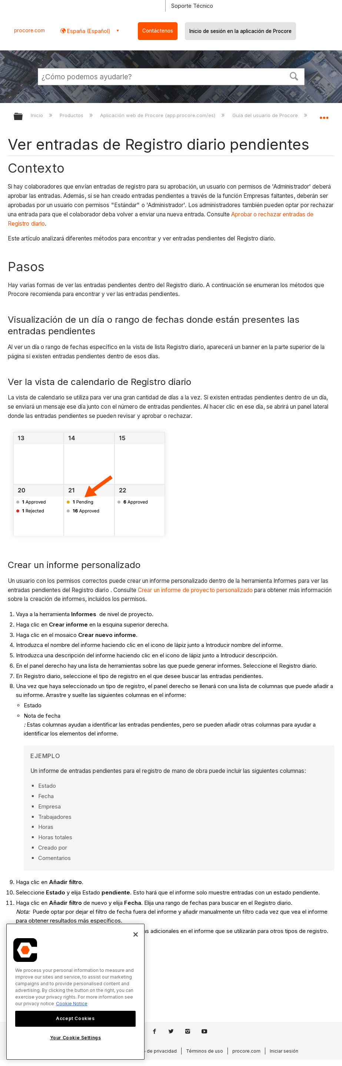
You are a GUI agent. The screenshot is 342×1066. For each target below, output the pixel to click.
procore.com (29, 30)
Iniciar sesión (284, 1051)
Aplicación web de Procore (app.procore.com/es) (158, 115)
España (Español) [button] (88, 31)
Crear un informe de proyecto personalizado (195, 590)
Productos (72, 115)
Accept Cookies (75, 1018)
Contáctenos (157, 31)
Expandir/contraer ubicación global (323, 114)
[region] (75, 991)
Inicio (37, 115)
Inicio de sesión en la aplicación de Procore (240, 31)
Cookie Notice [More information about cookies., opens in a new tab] (71, 1003)
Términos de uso (204, 1051)
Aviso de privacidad (155, 1051)
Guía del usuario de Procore (265, 115)
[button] (293, 75)
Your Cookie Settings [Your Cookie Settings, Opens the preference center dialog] (75, 1037)
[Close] (135, 934)
